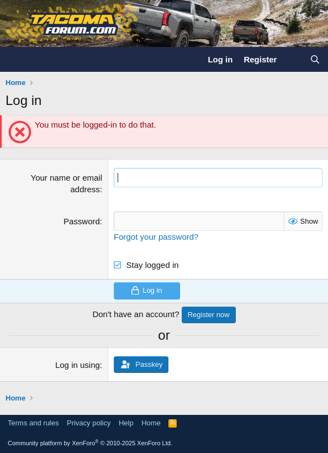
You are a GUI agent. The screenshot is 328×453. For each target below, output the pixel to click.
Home (151, 423)
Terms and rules (33, 423)
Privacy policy (88, 423)
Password (82, 221)
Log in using (77, 365)
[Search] (315, 59)
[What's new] (293, 59)
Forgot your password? (156, 236)
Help (126, 423)
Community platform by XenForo (90, 443)
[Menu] (15, 60)
